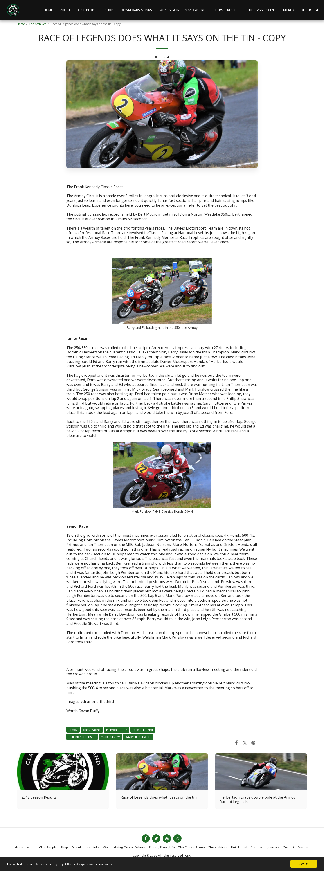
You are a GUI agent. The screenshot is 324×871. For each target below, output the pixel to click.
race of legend (143, 730)
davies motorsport (138, 737)
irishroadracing (116, 730)
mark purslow (110, 737)
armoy (73, 730)
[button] (303, 9)
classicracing (92, 730)
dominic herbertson (82, 737)
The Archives (38, 24)
